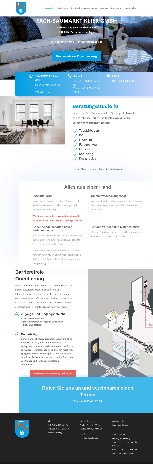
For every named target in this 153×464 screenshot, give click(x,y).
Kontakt (104, 8)
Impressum (116, 8)
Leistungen (62, 8)
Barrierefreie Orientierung (84, 8)
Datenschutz (131, 8)
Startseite (49, 8)
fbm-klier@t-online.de (120, 80)
